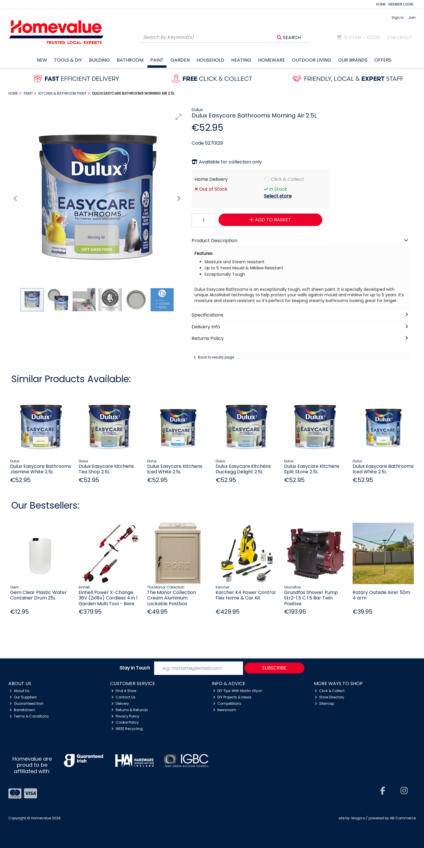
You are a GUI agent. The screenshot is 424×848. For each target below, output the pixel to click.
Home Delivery (211, 179)
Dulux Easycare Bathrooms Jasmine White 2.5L (40, 469)
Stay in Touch (135, 668)
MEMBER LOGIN (400, 4)
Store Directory (329, 697)
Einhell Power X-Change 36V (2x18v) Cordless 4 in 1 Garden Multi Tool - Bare (108, 598)
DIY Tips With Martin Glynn (237, 690)
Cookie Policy (125, 722)
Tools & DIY (68, 60)
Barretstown (22, 709)
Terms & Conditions (29, 716)
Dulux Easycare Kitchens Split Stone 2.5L (311, 469)
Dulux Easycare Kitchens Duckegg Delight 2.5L (243, 469)
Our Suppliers (23, 697)
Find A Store (123, 690)
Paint (157, 60)
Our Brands (352, 60)
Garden (180, 60)
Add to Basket (270, 219)
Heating (241, 60)
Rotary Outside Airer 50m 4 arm (381, 595)
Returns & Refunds (129, 709)
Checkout (399, 37)
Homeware (271, 60)
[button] (178, 117)
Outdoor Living (311, 60)
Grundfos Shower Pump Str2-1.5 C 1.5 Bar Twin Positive (311, 598)
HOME (381, 4)
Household (210, 60)
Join (412, 17)
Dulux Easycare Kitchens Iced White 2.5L (174, 469)
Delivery (120, 703)
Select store (278, 196)
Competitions (227, 703)
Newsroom (224, 709)
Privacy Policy (125, 716)
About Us (19, 690)
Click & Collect (287, 179)
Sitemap (324, 703)
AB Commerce (403, 818)
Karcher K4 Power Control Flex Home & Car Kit (245, 595)
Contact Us (123, 697)
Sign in (398, 17)
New (42, 60)
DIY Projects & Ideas (232, 697)
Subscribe (274, 668)
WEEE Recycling (127, 728)
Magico (358, 818)
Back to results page (216, 357)
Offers (382, 60)
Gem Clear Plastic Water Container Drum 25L (38, 595)
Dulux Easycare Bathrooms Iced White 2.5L (383, 469)
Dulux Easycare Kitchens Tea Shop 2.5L (106, 469)
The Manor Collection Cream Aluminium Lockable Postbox (171, 598)
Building (99, 60)
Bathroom (130, 60)
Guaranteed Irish (27, 703)
